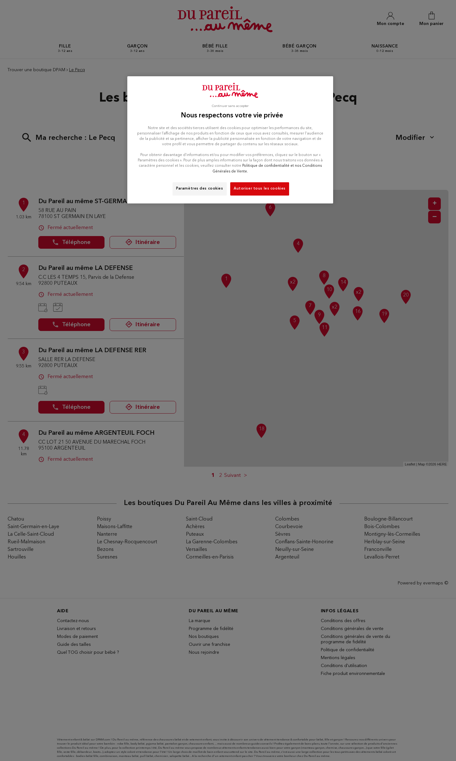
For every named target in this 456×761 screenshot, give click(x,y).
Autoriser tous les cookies (260, 188)
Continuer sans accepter (230, 106)
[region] (230, 139)
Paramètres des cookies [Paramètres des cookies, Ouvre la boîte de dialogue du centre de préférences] (199, 188)
